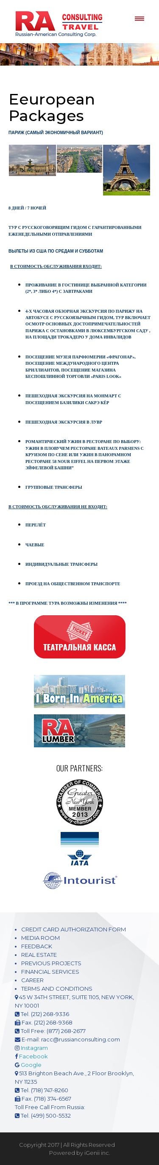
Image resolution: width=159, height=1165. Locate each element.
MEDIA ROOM (40, 937)
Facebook (33, 1056)
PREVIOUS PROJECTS (51, 963)
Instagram (34, 1047)
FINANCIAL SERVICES (50, 971)
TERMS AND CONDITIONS (56, 988)
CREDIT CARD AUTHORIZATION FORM (73, 929)
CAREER (32, 980)
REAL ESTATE (39, 954)
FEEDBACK (36, 946)
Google (31, 1064)
